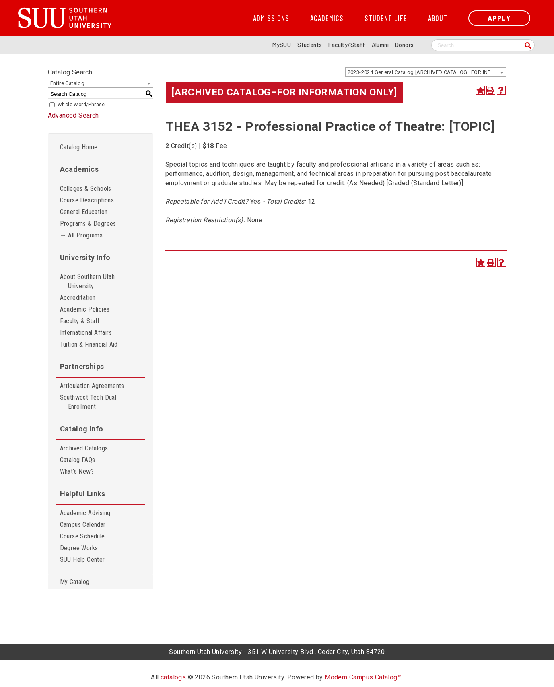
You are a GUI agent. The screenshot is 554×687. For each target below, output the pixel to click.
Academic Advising (85, 513)
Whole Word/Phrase (81, 104)
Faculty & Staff (80, 321)
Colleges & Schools (85, 188)
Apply (499, 18)
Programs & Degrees (88, 223)
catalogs (173, 677)
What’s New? (77, 471)
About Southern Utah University (87, 281)
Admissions (271, 18)
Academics (327, 18)
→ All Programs (81, 235)
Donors (404, 44)
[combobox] (425, 72)
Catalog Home (79, 147)
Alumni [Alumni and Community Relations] (380, 44)
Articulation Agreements (92, 386)
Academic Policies (85, 309)
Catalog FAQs (77, 460)
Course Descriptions (87, 200)
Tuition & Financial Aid (89, 344)
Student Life (386, 18)
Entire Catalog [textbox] (67, 83)
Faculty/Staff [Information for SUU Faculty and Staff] (346, 44)
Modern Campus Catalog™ (363, 677)
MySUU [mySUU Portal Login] (281, 44)
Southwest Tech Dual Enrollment (88, 402)
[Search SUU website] (483, 45)
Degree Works (79, 548)
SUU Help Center (82, 559)
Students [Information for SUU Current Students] (309, 44)
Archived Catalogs (84, 448)
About (437, 18)
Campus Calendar (83, 524)
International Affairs (86, 332)
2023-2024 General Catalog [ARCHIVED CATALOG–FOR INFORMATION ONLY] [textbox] (427, 72)
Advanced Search (73, 115)
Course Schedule (82, 536)
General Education (84, 212)
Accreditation (78, 297)
